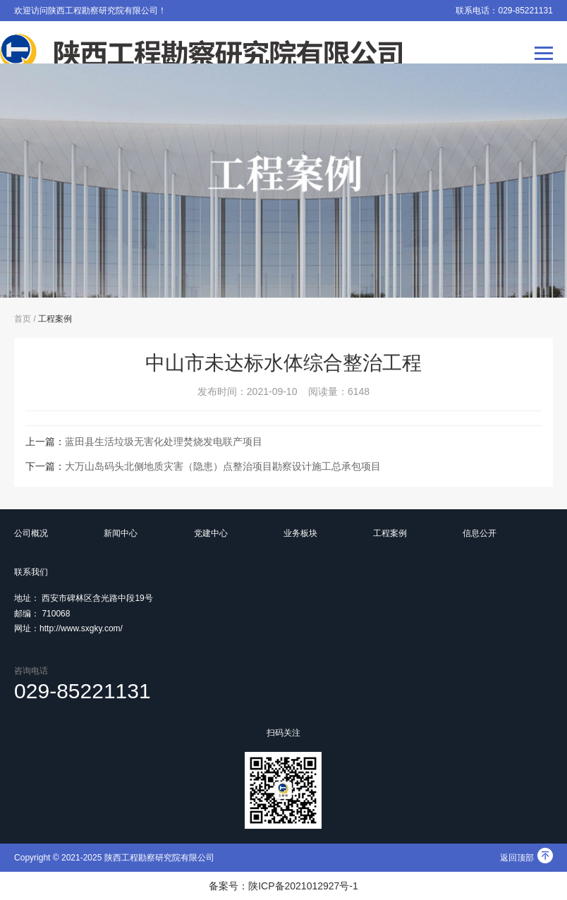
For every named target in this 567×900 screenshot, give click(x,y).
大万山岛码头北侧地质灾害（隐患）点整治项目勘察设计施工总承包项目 (223, 466)
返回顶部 (526, 858)
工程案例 (55, 319)
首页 (22, 319)
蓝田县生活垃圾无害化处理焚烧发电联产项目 (163, 441)
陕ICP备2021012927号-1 (303, 886)
